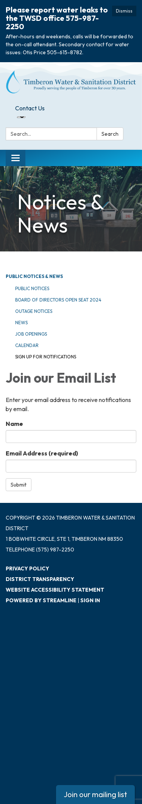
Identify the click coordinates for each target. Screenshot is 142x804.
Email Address (42, 453)
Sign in (90, 600)
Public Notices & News (34, 276)
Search (110, 133)
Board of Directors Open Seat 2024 (58, 300)
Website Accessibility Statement (55, 589)
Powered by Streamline (41, 600)
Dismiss (124, 11)
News (21, 322)
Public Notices (32, 288)
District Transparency (40, 579)
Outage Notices (33, 311)
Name (14, 423)
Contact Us (30, 108)
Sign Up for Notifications (45, 357)
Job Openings (31, 334)
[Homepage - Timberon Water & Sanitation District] (71, 82)
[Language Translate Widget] (21, 117)
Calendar (27, 345)
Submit (19, 484)
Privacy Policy (27, 568)
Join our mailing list (95, 794)
